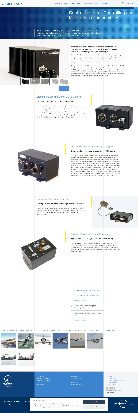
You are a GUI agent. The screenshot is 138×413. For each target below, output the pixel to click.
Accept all (94, 402)
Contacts (105, 4)
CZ (128, 4)
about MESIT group (61, 4)
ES (134, 4)
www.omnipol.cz (8, 404)
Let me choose (48, 408)
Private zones (112, 378)
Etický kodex (111, 384)
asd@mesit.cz (75, 376)
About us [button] (76, 4)
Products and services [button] (90, 4)
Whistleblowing (112, 382)
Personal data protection (115, 380)
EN (130, 4)
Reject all (94, 407)
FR (132, 4)
